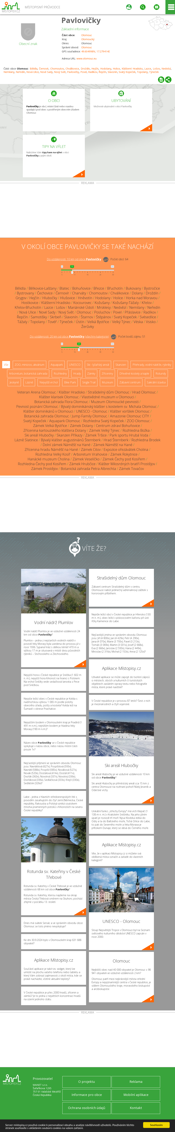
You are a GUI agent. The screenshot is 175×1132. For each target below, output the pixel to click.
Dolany (137, 293)
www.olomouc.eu (87, 58)
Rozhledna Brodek (145, 440)
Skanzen (120, 365)
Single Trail (88, 382)
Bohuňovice (81, 288)
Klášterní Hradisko (132, 68)
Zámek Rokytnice (123, 454)
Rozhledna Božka (136, 430)
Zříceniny (107, 373)
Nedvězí (166, 68)
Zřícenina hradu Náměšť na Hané (51, 449)
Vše (6, 365)
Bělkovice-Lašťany (43, 288)
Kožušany (102, 302)
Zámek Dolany (81, 425)
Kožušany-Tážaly (126, 302)
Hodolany (105, 68)
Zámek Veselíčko (86, 459)
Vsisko (151, 321)
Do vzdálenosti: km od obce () (69, 336)
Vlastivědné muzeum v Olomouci (108, 397)
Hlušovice (67, 297)
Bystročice (152, 288)
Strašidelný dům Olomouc (108, 392)
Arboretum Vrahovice (90, 454)
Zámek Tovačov (131, 468)
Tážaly (22, 321)
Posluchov (102, 312)
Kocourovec (82, 302)
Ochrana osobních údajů (86, 1108)
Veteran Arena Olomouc (36, 392)
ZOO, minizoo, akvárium (29, 365)
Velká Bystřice (98, 321)
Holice (116, 68)
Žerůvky (87, 326)
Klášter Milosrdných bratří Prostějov (126, 463)
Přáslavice (132, 312)
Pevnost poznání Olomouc (37, 406)
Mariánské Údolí (81, 307)
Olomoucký (87, 39)
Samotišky (39, 317)
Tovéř (52, 321)
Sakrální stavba (156, 382)
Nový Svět (60, 72)
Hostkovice (29, 302)
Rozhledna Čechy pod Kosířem (42, 463)
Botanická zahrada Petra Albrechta (88, 468)
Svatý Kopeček (127, 72)
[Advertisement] (87, 211)
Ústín (80, 321)
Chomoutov (57, 68)
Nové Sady (46, 72)
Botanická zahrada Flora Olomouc (61, 401)
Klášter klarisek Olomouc (59, 397)
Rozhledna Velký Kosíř (52, 454)
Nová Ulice (32, 72)
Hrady (77, 373)
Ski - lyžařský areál (98, 365)
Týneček (154, 72)
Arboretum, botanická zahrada (28, 373)
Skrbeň (55, 317)
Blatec (64, 288)
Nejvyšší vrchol (48, 382)
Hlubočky (49, 297)
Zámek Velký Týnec (104, 430)
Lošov (156, 68)
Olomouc (86, 35)
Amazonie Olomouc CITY (129, 416)
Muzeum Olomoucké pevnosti (115, 401)
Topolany (142, 72)
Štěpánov (103, 317)
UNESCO (74, 365)
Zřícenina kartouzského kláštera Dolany (54, 430)
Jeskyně (14, 382)
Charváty (79, 293)
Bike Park (70, 382)
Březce (99, 288)
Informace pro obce (87, 1095)
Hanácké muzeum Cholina (49, 459)
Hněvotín (85, 297)
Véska (138, 321)
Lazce (147, 68)
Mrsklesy (104, 307)
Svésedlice (148, 317)
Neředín (20, 72)
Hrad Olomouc (144, 392)
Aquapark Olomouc (64, 420)
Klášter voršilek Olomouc (129, 411)
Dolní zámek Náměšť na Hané (66, 444)
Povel (83, 72)
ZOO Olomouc (138, 420)
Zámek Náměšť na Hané (112, 444)
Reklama (135, 1081)
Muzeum (107, 382)
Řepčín (102, 72)
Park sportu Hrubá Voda (129, 435)
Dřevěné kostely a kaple (134, 373)
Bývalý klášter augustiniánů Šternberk (71, 440)
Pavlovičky (81, 20)
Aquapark (57, 365)
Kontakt (136, 1108)
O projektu (86, 1081)
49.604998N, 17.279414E (95, 51)
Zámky (91, 373)
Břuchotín (115, 288)
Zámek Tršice (96, 435)
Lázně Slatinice (26, 440)
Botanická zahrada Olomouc (46, 416)
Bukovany (133, 288)
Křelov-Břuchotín (28, 307)
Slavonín (112, 72)
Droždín (85, 68)
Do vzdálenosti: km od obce (74, 259)
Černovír (44, 68)
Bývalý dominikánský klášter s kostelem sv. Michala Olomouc (109, 406)
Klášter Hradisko (72, 392)
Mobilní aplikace (135, 1095)
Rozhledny (60, 373)
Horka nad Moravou (141, 297)
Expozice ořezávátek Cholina (126, 449)
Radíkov (92, 72)
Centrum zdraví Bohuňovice (118, 425)
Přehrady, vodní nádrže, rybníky (151, 365)
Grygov (21, 297)
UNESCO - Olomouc (91, 411)
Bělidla (33, 68)
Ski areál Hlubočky (39, 435)
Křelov (147, 302)
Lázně (29, 382)
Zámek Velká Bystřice (50, 425)
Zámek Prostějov (44, 468)
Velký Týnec (121, 321)
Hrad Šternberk (116, 440)
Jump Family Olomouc (89, 416)
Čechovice (45, 293)
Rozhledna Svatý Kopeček (103, 420)
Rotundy (161, 373)
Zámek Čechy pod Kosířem (124, 459)
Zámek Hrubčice (82, 463)
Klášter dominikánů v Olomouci (48, 411)
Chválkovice (72, 68)
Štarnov (87, 317)
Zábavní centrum (129, 382)
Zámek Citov (91, 449)
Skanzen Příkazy (69, 435)
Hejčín (94, 68)
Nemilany (9, 72)
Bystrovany (25, 293)
